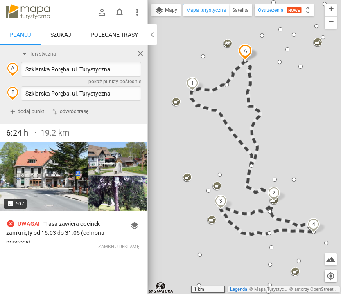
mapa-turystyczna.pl (28, 12)
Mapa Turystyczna (272, 289)
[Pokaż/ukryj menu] (137, 12)
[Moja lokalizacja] (331, 276)
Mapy (166, 10)
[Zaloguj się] (101, 12)
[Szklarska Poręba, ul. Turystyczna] (44, 176)
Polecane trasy (114, 34)
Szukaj (60, 34)
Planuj (20, 34)
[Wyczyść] (140, 53)
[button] (245, 52)
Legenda (238, 289)
